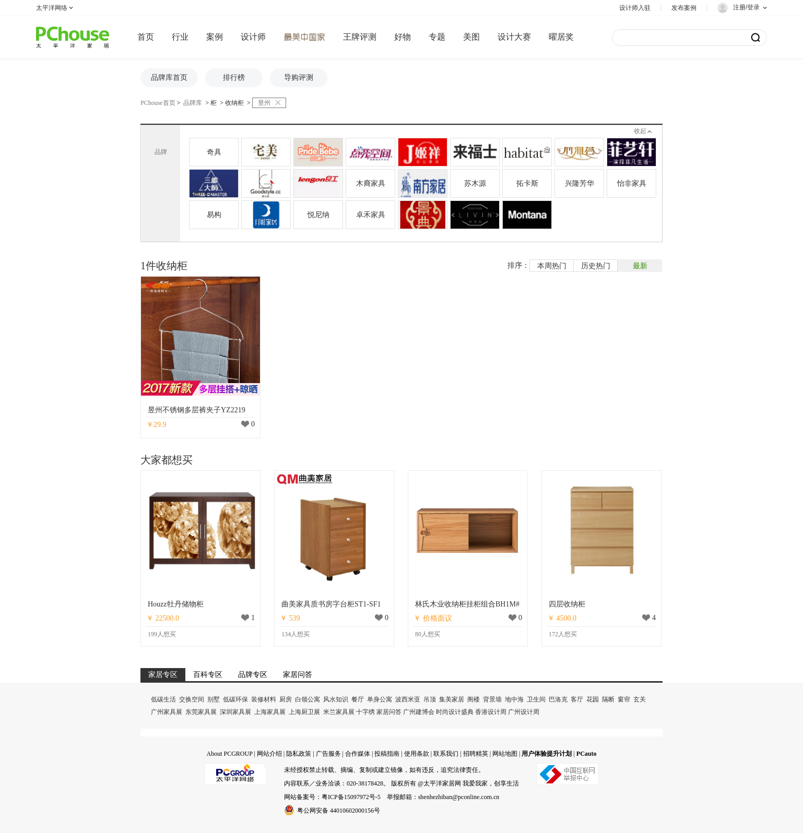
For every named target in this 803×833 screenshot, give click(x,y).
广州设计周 (523, 712)
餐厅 (357, 699)
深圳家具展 (235, 712)
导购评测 (298, 77)
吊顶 (429, 699)
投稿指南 (386, 753)
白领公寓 (307, 699)
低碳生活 (163, 699)
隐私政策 (298, 753)
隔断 (608, 699)
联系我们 (445, 753)
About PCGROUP (229, 753)
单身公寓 (379, 699)
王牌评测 (359, 36)
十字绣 (365, 712)
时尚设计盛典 (455, 712)
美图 (471, 36)
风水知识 (335, 699)
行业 (180, 36)
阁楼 (473, 699)
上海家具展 (270, 712)
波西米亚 (407, 699)
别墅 (213, 699)
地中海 (514, 699)
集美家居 (451, 699)
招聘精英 (475, 753)
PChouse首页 (157, 102)
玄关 (639, 699)
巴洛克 (558, 699)
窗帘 (624, 699)
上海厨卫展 (304, 712)
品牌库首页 (169, 77)
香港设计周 (490, 712)
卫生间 (536, 699)
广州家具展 (166, 712)
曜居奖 (561, 36)
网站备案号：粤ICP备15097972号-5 (332, 797)
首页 (145, 36)
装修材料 (263, 699)
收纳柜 (234, 102)
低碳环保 (235, 699)
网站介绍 (269, 753)
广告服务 (328, 753)
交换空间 (191, 699)
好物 (402, 36)
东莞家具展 (201, 712)
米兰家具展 (339, 712)
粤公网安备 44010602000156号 (332, 810)
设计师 (253, 36)
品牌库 (192, 102)
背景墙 (492, 699)
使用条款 (416, 753)
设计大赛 (514, 36)
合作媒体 (357, 753)
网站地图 (504, 753)
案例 (214, 36)
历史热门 (595, 266)
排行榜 (234, 77)
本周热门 (551, 266)
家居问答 (388, 712)
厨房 (285, 699)
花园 (592, 699)
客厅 (577, 699)
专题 (437, 36)
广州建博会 (418, 712)
